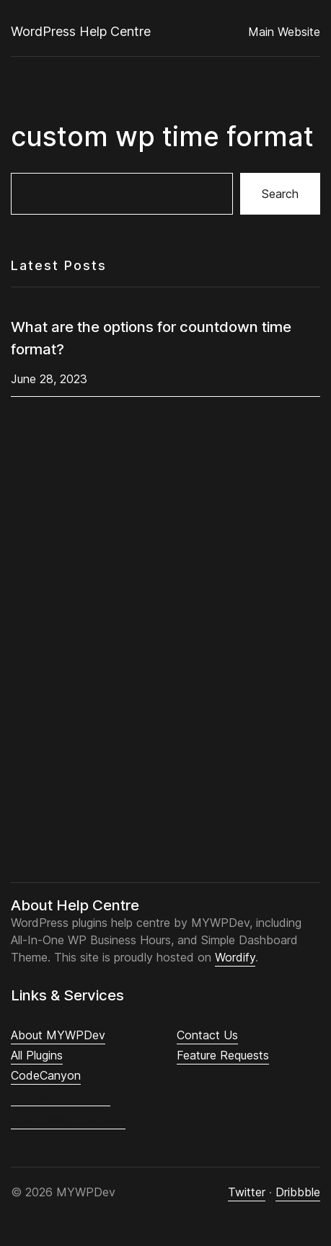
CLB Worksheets (60, 1096)
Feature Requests (223, 1055)
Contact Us (207, 1035)
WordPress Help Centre (81, 31)
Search (280, 194)
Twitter (246, 1192)
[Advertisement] (171, 650)
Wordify (235, 957)
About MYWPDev (58, 1035)
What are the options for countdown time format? (151, 338)
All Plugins (37, 1055)
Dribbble (297, 1192)
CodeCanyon (46, 1075)
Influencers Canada (68, 1119)
